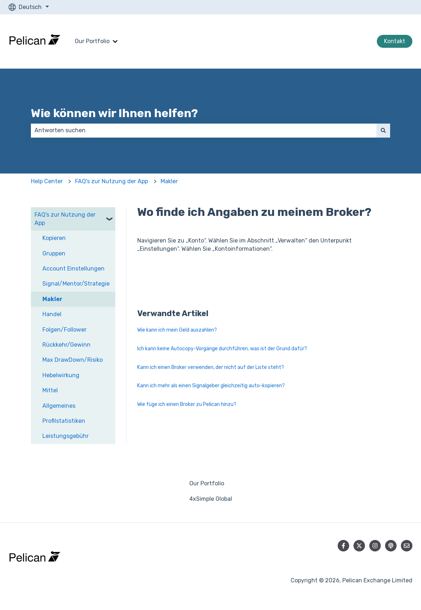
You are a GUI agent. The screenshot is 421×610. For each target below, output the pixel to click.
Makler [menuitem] (52, 299)
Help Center (47, 181)
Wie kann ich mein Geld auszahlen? (177, 330)
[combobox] (203, 130)
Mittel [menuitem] (50, 390)
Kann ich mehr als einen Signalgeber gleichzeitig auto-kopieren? (211, 386)
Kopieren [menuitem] (54, 238)
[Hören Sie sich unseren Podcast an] (391, 545)
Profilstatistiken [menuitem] (63, 420)
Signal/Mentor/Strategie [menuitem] (76, 283)
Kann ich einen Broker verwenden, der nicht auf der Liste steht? (210, 367)
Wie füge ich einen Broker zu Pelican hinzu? (186, 404)
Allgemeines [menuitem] (58, 405)
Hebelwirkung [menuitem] (60, 375)
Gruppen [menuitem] (53, 253)
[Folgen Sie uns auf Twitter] (359, 545)
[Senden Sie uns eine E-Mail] (406, 545)
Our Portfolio (92, 41)
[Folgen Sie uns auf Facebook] (343, 545)
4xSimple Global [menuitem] (210, 498)
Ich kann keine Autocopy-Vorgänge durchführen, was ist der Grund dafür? (222, 349)
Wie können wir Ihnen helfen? (114, 113)
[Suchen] (383, 130)
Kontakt (394, 41)
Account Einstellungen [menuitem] (73, 268)
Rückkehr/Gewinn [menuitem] (66, 344)
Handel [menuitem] (51, 314)
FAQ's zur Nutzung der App (111, 181)
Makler (169, 181)
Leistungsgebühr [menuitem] (65, 436)
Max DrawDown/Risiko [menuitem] (72, 359)
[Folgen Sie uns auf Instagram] (375, 545)
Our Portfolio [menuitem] (206, 483)
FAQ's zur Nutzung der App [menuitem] (65, 218)
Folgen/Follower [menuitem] (64, 329)
